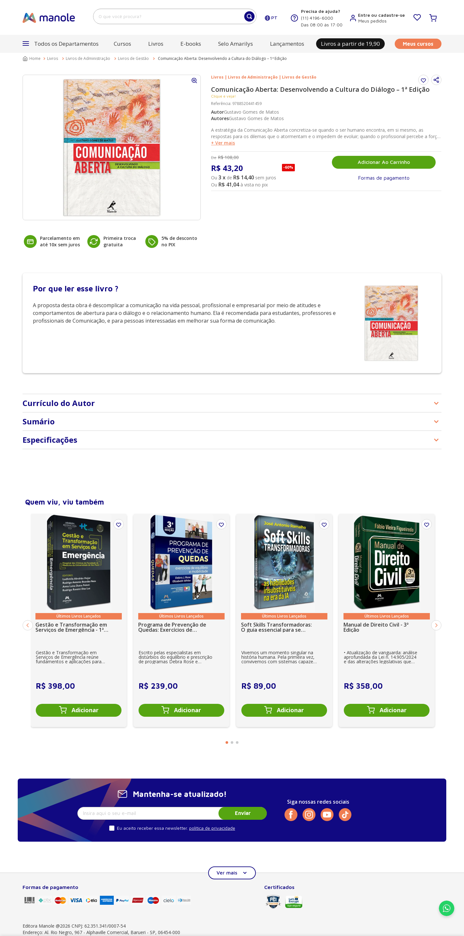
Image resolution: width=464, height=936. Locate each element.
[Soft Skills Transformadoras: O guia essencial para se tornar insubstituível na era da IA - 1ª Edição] (284, 620)
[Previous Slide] (28, 625)
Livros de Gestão (133, 58)
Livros (52, 58)
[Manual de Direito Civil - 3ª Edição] (387, 620)
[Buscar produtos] (249, 16)
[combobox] (174, 16)
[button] (61, 44)
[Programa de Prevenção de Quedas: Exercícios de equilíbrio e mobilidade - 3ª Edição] (181, 620)
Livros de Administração (88, 58)
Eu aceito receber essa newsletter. (152, 828)
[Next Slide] (436, 625)
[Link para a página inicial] (32, 58)
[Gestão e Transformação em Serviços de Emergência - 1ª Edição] (79, 620)
